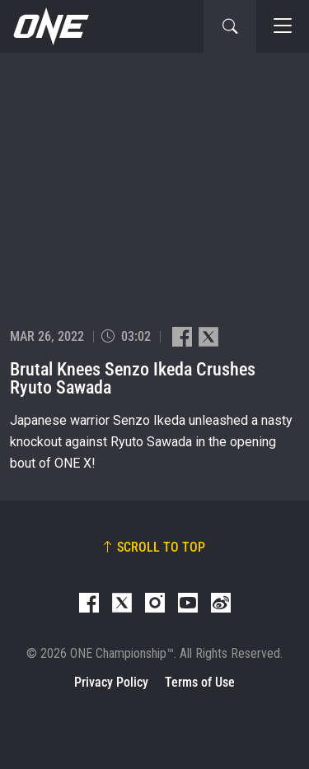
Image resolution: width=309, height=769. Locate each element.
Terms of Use (200, 682)
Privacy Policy (111, 682)
